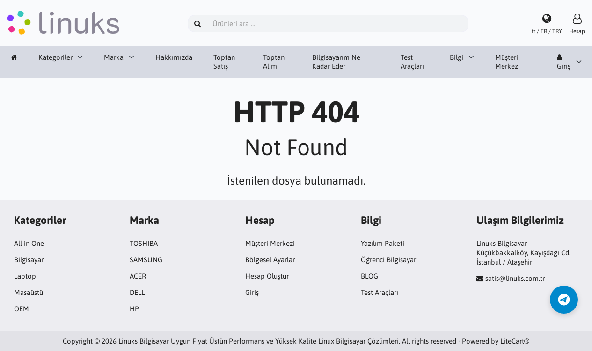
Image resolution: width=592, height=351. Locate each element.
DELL (137, 292)
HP (134, 309)
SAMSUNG (146, 260)
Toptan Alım (274, 62)
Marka (114, 57)
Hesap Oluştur (267, 276)
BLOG (369, 276)
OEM (21, 309)
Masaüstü (28, 292)
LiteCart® (514, 341)
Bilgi (456, 57)
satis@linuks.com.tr (515, 278)
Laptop (25, 276)
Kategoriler (55, 57)
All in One (29, 243)
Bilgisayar (29, 260)
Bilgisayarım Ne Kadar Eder (336, 62)
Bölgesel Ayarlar (270, 260)
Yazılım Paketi (382, 243)
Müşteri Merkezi (507, 62)
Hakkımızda (173, 57)
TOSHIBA (144, 243)
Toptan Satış (224, 62)
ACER (138, 276)
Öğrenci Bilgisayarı (389, 260)
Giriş (563, 62)
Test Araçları (412, 62)
